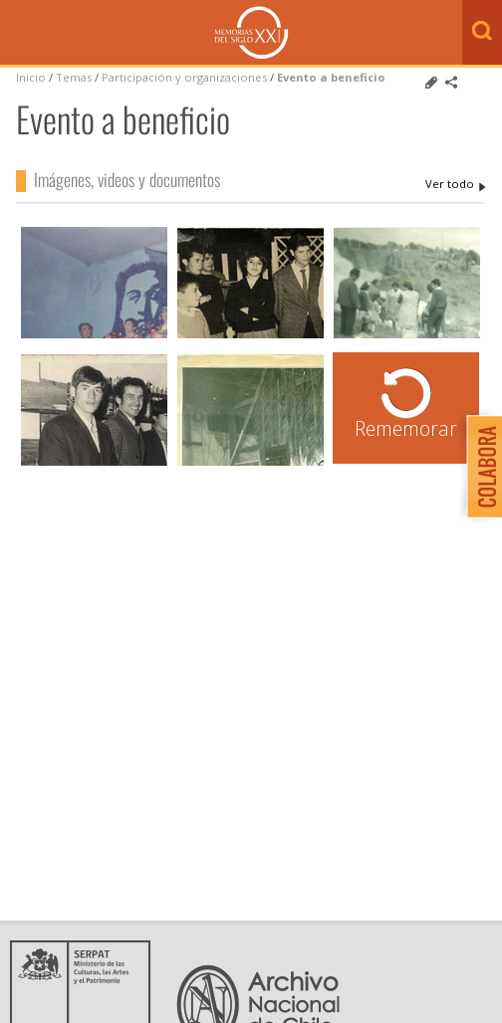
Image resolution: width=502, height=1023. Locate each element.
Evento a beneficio (331, 77)
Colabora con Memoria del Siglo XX (479, 466)
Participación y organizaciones (184, 77)
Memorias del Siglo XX (251, 32)
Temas (74, 77)
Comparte (451, 83)
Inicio (31, 77)
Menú (20, 34)
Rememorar (406, 428)
